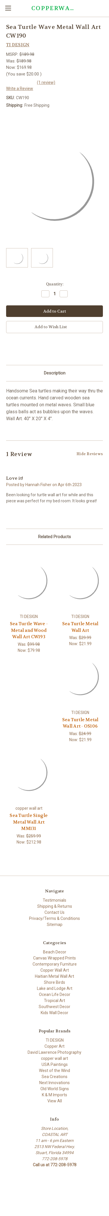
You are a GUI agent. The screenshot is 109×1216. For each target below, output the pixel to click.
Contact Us (54, 912)
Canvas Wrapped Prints (54, 958)
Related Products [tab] (54, 536)
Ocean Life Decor (54, 994)
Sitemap (54, 924)
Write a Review (19, 88)
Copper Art (54, 1046)
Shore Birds (54, 982)
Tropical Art (54, 1000)
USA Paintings (55, 1064)
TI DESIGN (55, 1040)
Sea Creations (54, 1076)
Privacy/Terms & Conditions (54, 918)
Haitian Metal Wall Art (54, 976)
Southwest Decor (54, 1006)
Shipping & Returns (54, 906)
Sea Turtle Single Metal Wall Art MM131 (29, 822)
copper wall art (54, 1058)
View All (54, 1101)
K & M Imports (54, 1095)
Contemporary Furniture (55, 964)
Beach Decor (54, 952)
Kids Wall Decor (54, 1012)
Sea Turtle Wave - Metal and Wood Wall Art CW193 (29, 630)
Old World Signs (54, 1088)
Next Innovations (54, 1082)
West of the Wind (54, 1070)
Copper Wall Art (54, 970)
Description (54, 373)
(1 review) (46, 82)
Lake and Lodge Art (54, 988)
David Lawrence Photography (54, 1052)
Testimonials (54, 900)
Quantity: (54, 284)
